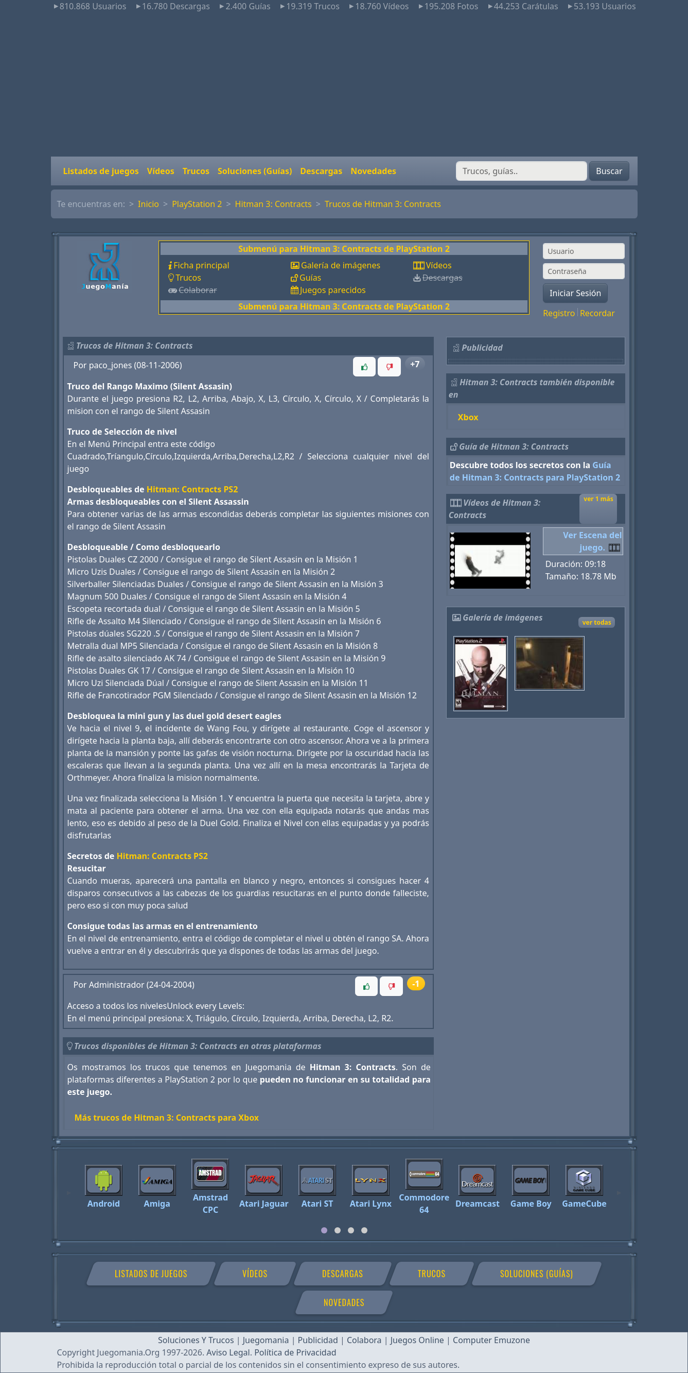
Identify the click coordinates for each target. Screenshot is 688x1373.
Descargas (321, 171)
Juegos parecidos (333, 290)
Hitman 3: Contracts (273, 204)
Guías (310, 277)
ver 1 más (598, 498)
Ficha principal (201, 265)
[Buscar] (521, 171)
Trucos (196, 171)
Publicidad (318, 1340)
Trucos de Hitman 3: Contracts (383, 204)
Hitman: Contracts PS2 (192, 489)
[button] (364, 366)
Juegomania (266, 1340)
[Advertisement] (344, 84)
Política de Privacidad (295, 1352)
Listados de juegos (101, 171)
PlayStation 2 (197, 204)
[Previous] (69, 1188)
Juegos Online (417, 1340)
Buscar (609, 171)
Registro (559, 313)
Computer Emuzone (491, 1340)
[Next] (619, 1188)
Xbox (468, 417)
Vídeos (160, 171)
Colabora (364, 1340)
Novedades (373, 171)
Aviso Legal (228, 1352)
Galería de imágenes (340, 265)
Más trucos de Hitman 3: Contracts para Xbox (167, 1117)
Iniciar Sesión (575, 293)
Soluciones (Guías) (255, 171)
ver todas (597, 622)
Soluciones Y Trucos (196, 1340)
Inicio (148, 204)
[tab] (324, 1230)
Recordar (597, 313)
